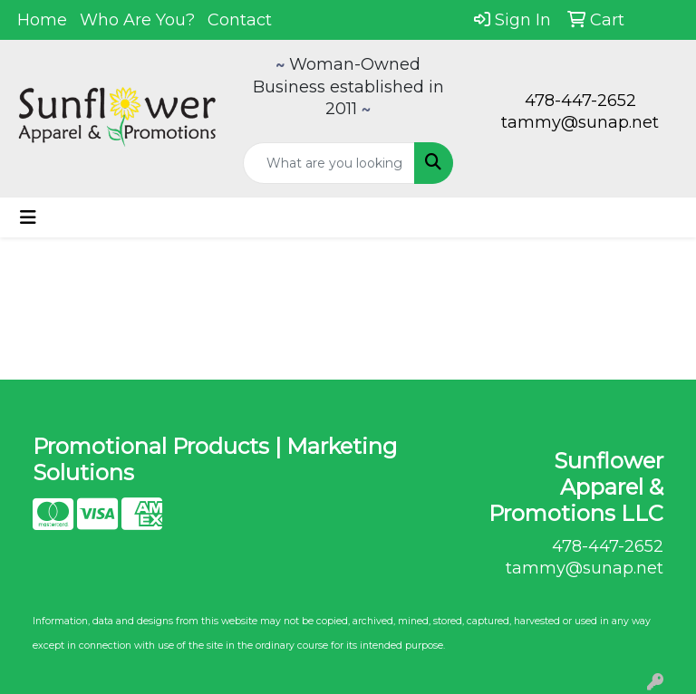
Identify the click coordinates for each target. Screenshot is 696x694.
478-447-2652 (580, 101)
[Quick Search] (329, 163)
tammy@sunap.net (580, 122)
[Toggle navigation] (28, 217)
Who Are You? (137, 20)
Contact (240, 20)
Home (42, 20)
